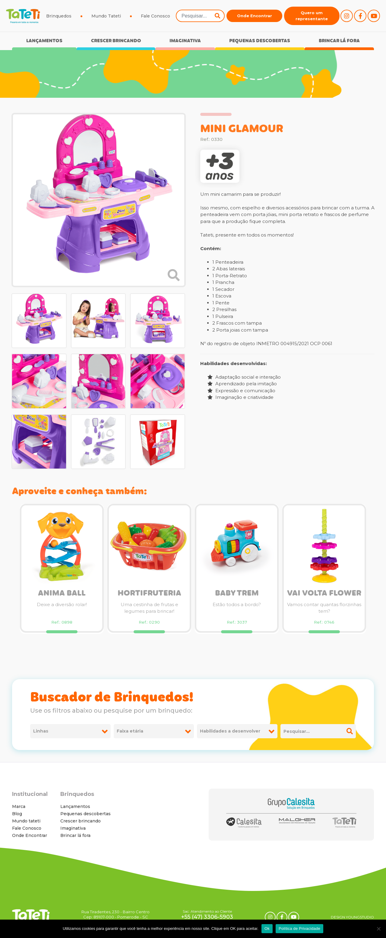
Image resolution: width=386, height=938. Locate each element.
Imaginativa (185, 41)
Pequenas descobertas (259, 41)
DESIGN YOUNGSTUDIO (352, 917)
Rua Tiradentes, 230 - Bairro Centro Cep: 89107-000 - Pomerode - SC (115, 914)
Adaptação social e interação (244, 377)
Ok (267, 928)
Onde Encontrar (254, 15)
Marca (18, 806)
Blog (17, 813)
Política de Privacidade (299, 928)
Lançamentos (44, 41)
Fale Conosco (155, 16)
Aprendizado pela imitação (242, 383)
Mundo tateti (26, 821)
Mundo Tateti (106, 16)
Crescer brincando (116, 41)
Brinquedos (58, 16)
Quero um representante (312, 15)
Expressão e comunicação (241, 390)
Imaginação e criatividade (240, 397)
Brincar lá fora (339, 41)
